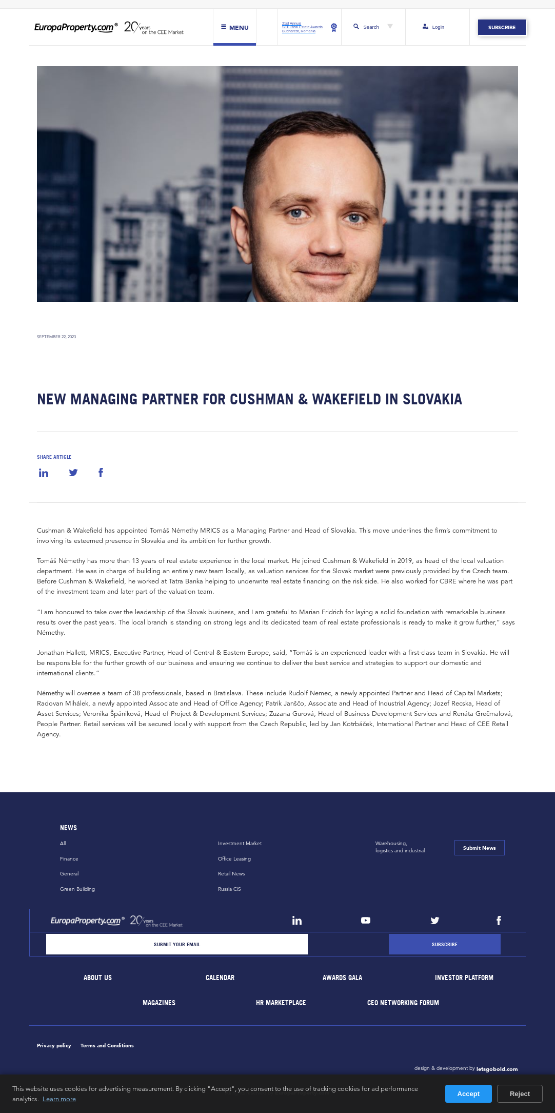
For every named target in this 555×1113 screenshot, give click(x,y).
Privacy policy (54, 1045)
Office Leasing (234, 858)
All (63, 843)
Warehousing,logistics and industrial (400, 847)
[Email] (177, 944)
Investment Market (240, 843)
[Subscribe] (445, 944)
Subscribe (502, 27)
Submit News (479, 847)
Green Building (77, 889)
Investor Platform (464, 978)
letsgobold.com (497, 1068)
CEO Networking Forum (404, 1003)
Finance (69, 858)
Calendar (220, 978)
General (69, 873)
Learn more (59, 1099)
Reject (520, 1094)
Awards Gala (342, 978)
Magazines (159, 1003)
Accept (469, 1094)
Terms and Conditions (107, 1045)
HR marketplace (281, 1003)
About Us (98, 978)
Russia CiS (229, 889)
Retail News (231, 873)
